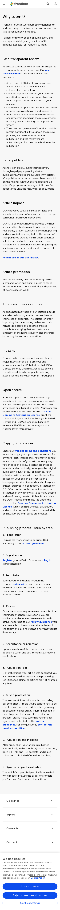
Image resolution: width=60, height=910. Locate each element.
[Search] (48, 4)
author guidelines (33, 543)
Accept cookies (30, 886)
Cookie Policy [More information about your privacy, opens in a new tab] (38, 878)
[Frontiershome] (19, 4)
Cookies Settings (30, 903)
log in (47, 560)
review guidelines (41, 621)
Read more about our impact (20, 257)
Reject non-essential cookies (30, 895)
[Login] (56, 4)
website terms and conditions (33, 450)
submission (20, 584)
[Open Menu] (5, 4)
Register (8, 560)
